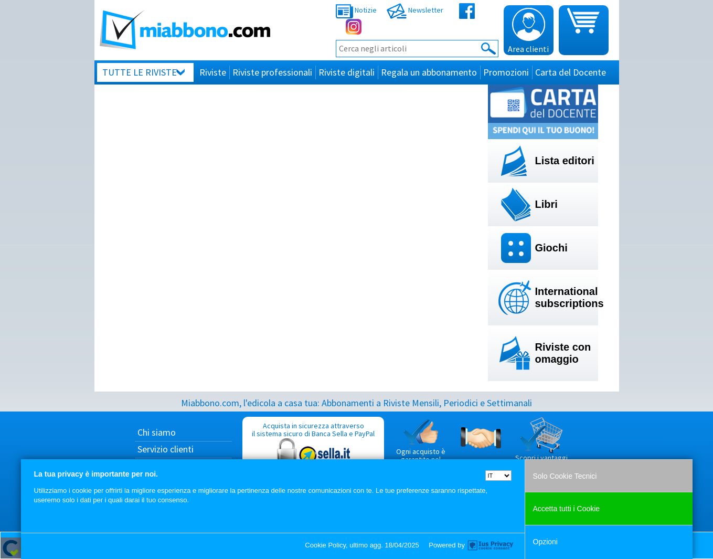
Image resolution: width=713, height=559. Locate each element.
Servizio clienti (165, 449)
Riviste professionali (272, 72)
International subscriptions (566, 297)
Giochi (551, 248)
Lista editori (564, 160)
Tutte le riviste (139, 72)
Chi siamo (156, 432)
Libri (546, 204)
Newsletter (415, 10)
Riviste (212, 72)
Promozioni (506, 72)
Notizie (356, 10)
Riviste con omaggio (563, 353)
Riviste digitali (346, 72)
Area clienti (528, 31)
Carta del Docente (570, 72)
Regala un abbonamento (429, 72)
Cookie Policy (325, 545)
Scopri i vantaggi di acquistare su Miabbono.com (541, 448)
